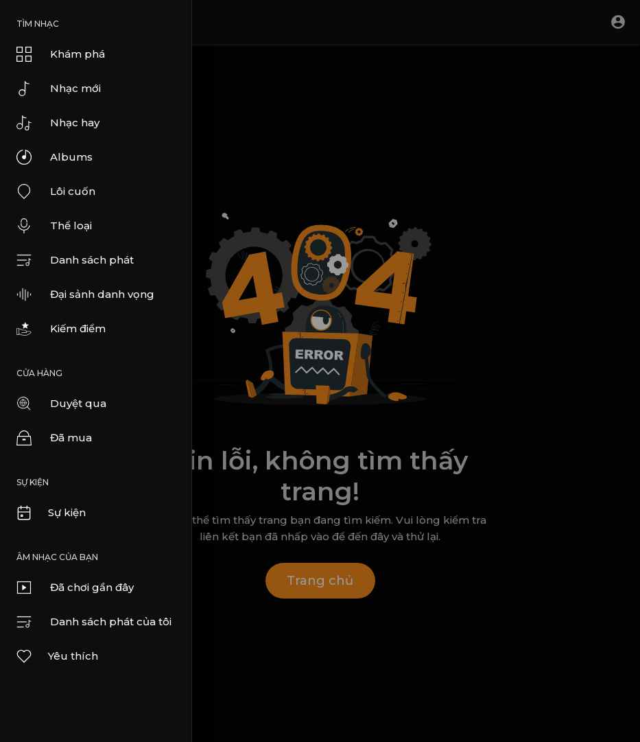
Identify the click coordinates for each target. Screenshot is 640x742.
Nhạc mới (58, 88)
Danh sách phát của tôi (93, 621)
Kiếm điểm (61, 328)
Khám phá (60, 54)
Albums (54, 157)
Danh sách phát (75, 260)
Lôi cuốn (55, 191)
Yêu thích (56, 656)
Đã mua (54, 437)
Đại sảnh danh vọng (85, 294)
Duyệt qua (61, 403)
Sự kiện (50, 513)
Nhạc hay (57, 122)
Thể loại (54, 225)
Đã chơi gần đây (75, 587)
